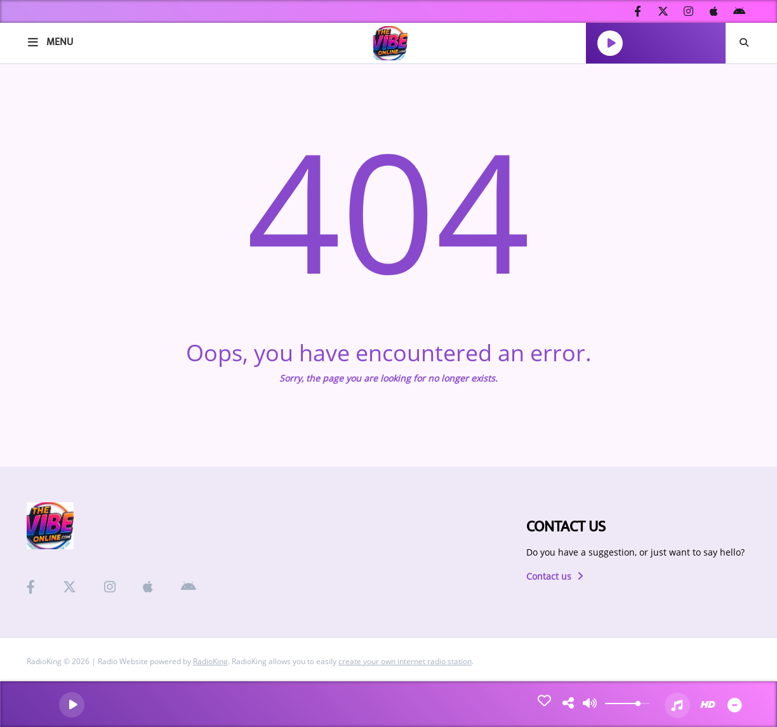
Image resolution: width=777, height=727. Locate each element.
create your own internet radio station (405, 661)
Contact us (554, 576)
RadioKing (210, 661)
